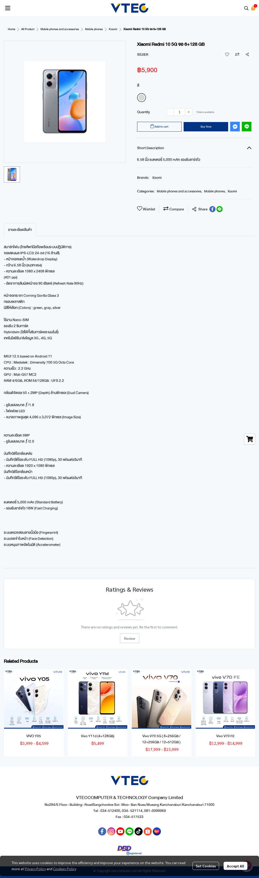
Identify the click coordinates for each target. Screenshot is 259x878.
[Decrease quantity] (170, 111)
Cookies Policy (64, 868)
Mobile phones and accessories (59, 29)
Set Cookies (206, 866)
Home (11, 29)
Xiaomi (113, 29)
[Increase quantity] (188, 111)
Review (129, 638)
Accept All (235, 866)
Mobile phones (94, 29)
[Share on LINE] (220, 209)
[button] (246, 8)
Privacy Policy (35, 868)
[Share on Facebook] (212, 209)
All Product (27, 29)
